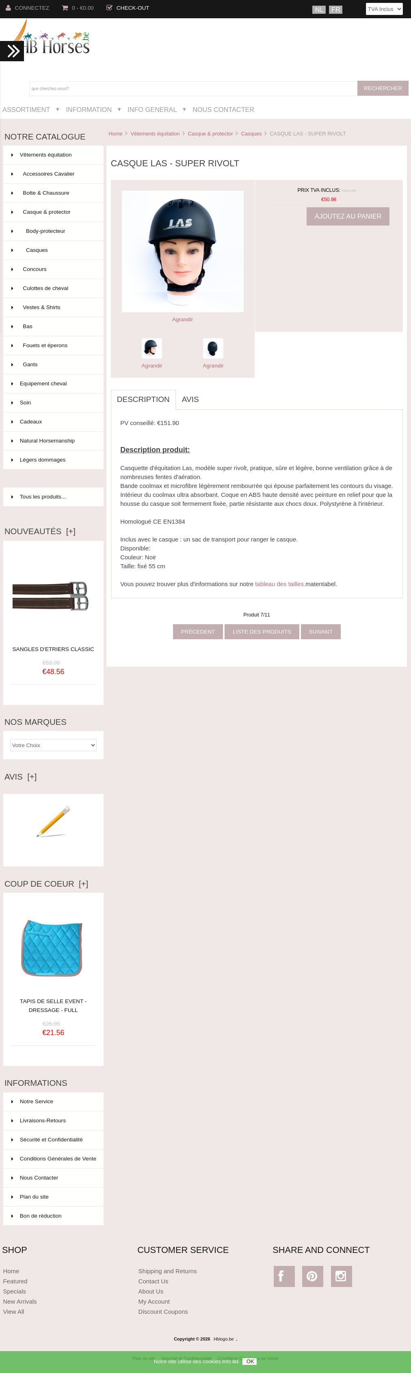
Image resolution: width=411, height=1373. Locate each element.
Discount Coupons (163, 1311)
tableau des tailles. (280, 583)
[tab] (211, 395)
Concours (52, 269)
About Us (151, 1291)
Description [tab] (143, 399)
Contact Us (153, 1281)
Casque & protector (210, 134)
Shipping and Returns (167, 1271)
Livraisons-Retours (38, 1120)
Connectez (28, 8)
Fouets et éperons (52, 345)
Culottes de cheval (52, 288)
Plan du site (30, 1197)
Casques (251, 134)
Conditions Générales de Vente (53, 1159)
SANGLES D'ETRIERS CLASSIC (53, 649)
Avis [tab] (190, 399)
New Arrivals (20, 1301)
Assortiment (26, 109)
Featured (15, 1281)
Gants (52, 364)
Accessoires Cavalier (52, 174)
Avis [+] (20, 776)
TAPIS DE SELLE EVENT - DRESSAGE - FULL (53, 1001)
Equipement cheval (52, 383)
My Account (154, 1301)
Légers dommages (52, 460)
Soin (52, 402)
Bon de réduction (36, 1216)
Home (115, 134)
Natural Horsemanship (52, 440)
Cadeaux (52, 421)
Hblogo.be (224, 1338)
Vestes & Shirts (52, 307)
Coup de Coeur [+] (46, 883)
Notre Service (32, 1101)
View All (13, 1311)
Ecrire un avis (53, 849)
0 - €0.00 (78, 8)
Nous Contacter (223, 109)
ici (235, 1365)
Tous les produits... (38, 497)
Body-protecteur (52, 231)
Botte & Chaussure (52, 193)
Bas (52, 326)
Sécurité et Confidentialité (47, 1140)
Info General (152, 109)
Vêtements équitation (155, 134)
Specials (14, 1291)
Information (89, 109)
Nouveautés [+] (40, 531)
